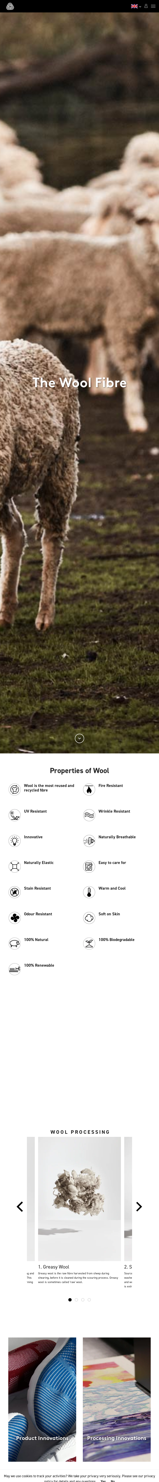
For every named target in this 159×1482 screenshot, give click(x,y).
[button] (146, 6)
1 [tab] (70, 1299)
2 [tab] (76, 1299)
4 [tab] (89, 1299)
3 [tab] (82, 1299)
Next (139, 1208)
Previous (20, 1208)
